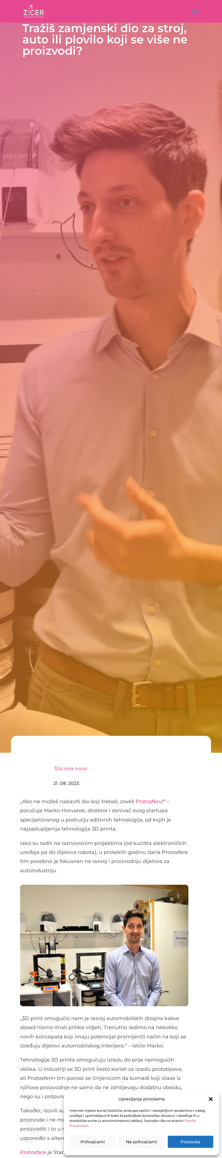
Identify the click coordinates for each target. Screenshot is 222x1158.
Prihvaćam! (92, 1141)
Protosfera (33, 1152)
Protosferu (149, 801)
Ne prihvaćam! (141, 1141)
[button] (211, 1099)
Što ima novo (71, 768)
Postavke (190, 1141)
